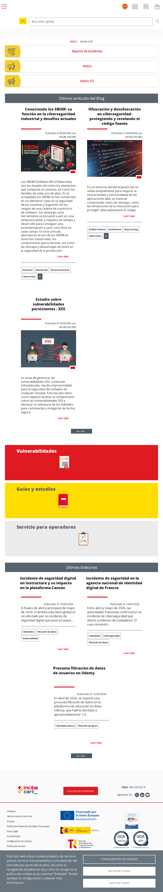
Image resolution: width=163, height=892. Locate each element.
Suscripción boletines (80, 791)
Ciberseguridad (111, 635)
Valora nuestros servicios (19, 816)
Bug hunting (131, 229)
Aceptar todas (119, 883)
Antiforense (115, 229)
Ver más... (81, 431)
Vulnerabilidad (30, 638)
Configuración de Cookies (119, 859)
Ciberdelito (28, 631)
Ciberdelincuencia (65, 725)
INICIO (73, 41)
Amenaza (28, 270)
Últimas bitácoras (81, 567)
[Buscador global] (91, 21)
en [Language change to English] (22, 21)
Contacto (11, 811)
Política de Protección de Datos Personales (28, 826)
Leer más (63, 256)
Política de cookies (16, 846)
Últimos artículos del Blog (81, 98)
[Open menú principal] (3, 6)
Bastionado (42, 270)
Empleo (11, 821)
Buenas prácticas (60, 270)
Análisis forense (97, 229)
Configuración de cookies (19, 841)
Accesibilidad (13, 836)
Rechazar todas (119, 871)
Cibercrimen (29, 276)
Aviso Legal (12, 831)
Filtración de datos (47, 631)
